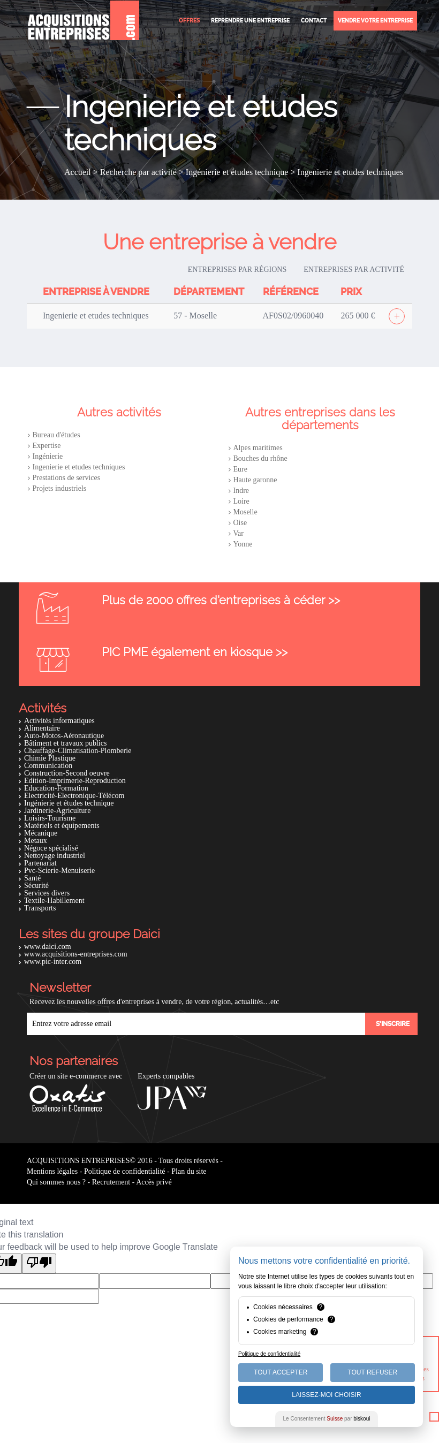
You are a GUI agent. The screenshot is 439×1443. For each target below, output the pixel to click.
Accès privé (153, 1182)
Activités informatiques (59, 721)
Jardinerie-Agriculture (57, 811)
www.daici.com (47, 947)
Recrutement (111, 1182)
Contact (314, 21)
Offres (189, 21)
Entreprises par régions (237, 269)
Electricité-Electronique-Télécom (74, 796)
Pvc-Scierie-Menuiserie (59, 871)
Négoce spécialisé (51, 848)
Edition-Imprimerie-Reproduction (75, 781)
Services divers (47, 893)
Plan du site (188, 1171)
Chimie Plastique (49, 758)
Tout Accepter (280, 1372)
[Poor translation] (39, 1263)
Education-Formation (56, 788)
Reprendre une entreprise (250, 21)
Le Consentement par (326, 1419)
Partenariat (40, 863)
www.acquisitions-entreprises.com (75, 954)
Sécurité (36, 886)
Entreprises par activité (354, 269)
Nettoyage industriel (54, 856)
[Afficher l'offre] (397, 316)
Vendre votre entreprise (375, 21)
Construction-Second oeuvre (67, 773)
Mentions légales (52, 1171)
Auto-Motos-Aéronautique (64, 736)
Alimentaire (42, 728)
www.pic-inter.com (52, 962)
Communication (48, 766)
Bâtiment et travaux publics (65, 743)
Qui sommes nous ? (56, 1182)
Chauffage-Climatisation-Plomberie (77, 751)
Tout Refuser (372, 1372)
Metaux (35, 841)
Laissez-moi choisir (326, 1395)
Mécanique (40, 833)
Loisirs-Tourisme (49, 818)
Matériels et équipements (62, 826)
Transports (40, 908)
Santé (32, 878)
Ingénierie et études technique (69, 803)
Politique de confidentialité (124, 1171)
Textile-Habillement (54, 901)
